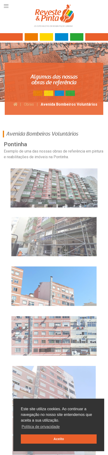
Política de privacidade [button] (41, 427)
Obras (29, 104)
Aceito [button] (59, 439)
